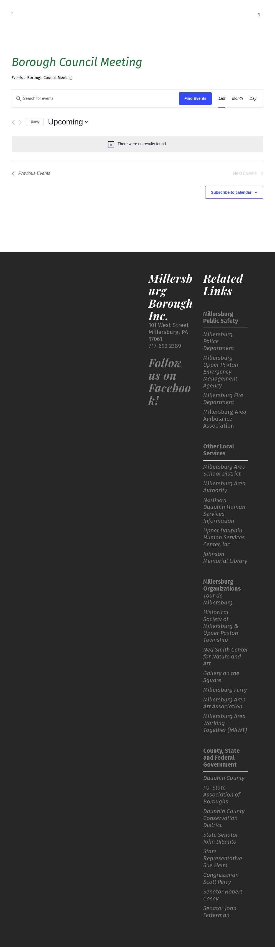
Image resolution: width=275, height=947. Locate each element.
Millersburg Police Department (218, 341)
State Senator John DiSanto (220, 838)
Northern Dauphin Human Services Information (224, 510)
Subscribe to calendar (231, 192)
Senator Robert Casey (222, 895)
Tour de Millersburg (218, 599)
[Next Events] (20, 122)
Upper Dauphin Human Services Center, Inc (224, 537)
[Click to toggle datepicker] (68, 121)
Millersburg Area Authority (224, 487)
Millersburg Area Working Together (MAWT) (225, 723)
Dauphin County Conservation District (224, 818)
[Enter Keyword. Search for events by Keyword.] (95, 98)
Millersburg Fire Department (223, 399)
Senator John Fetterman (219, 912)
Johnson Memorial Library (225, 558)
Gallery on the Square (221, 677)
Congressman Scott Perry (221, 878)
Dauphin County (224, 778)
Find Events (195, 98)
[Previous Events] (13, 122)
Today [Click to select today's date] (34, 122)
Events (17, 77)
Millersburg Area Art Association (224, 703)
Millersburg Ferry (225, 689)
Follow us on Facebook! (170, 381)
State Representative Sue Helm (222, 858)
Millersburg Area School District (224, 470)
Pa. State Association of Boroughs (221, 794)
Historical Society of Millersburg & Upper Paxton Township (220, 626)
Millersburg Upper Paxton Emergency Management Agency (220, 371)
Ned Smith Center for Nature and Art (225, 656)
